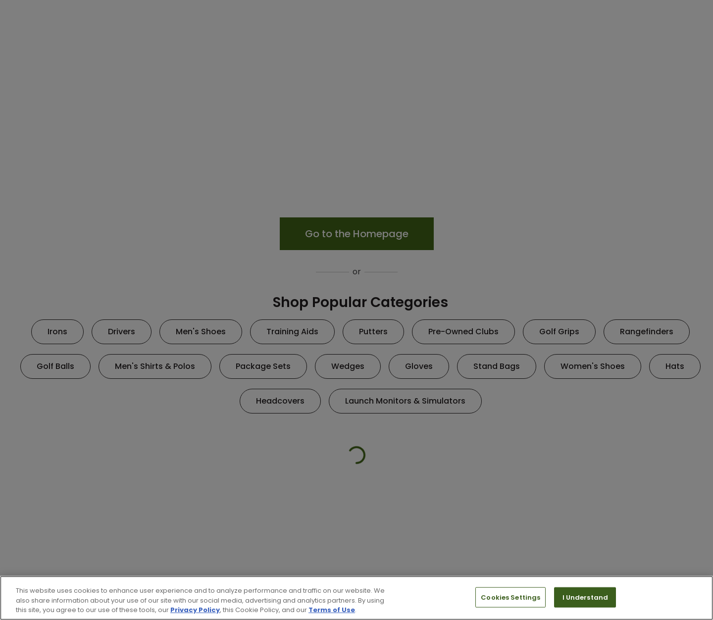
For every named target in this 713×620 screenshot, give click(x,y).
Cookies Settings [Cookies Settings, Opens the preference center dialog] (510, 597)
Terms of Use (331, 610)
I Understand (585, 597)
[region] (356, 598)
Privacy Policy (195, 610)
